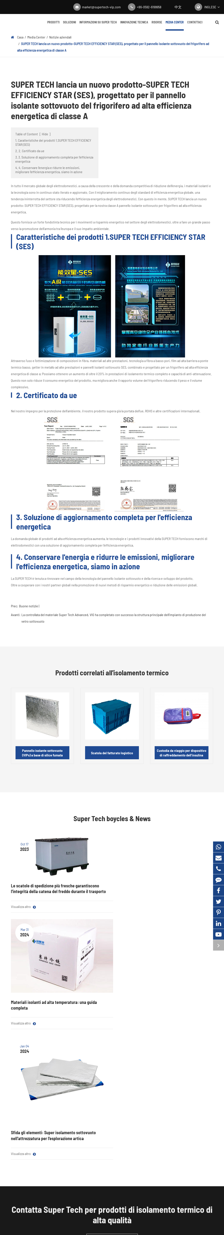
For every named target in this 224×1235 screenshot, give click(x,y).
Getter (15, 1142)
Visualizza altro (23, 938)
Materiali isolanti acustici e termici (29, 1095)
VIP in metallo (72, 1111)
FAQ (178, 1083)
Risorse (157, 25)
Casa (20, 37)
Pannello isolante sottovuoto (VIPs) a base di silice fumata (42, 752)
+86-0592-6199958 (149, 7)
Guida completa (148, 1092)
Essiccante (18, 1133)
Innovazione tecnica (134, 25)
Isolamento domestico (78, 1101)
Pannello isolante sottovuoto (30, 1065)
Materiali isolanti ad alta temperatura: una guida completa (110, 891)
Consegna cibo (73, 1083)
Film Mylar (17, 1083)
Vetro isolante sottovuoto (28, 1124)
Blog (141, 1065)
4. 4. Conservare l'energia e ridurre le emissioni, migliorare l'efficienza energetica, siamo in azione (48, 169)
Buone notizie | (29, 606)
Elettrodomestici (74, 1065)
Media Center (175, 25)
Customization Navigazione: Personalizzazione (94, 1120)
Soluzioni (69, 25)
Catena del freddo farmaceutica (84, 1074)
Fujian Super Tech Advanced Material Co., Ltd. (106, 1215)
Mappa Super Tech (96, 1222)
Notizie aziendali (60, 37)
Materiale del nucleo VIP (27, 1074)
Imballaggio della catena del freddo (29, 1111)
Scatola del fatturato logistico (112, 753)
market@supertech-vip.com (101, 7)
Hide (45, 134)
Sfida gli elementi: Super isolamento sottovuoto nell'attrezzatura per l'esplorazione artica (180, 914)
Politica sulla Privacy (126, 1222)
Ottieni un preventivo (112, 1028)
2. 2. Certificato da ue (29, 151)
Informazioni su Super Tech (98, 25)
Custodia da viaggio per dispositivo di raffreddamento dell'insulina (181, 752)
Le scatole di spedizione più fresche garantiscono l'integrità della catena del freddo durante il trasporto (40, 892)
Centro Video (147, 1083)
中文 (178, 7)
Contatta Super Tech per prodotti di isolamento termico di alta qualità (112, 1004)
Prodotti (53, 25)
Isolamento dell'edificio (79, 1092)
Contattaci (194, 25)
